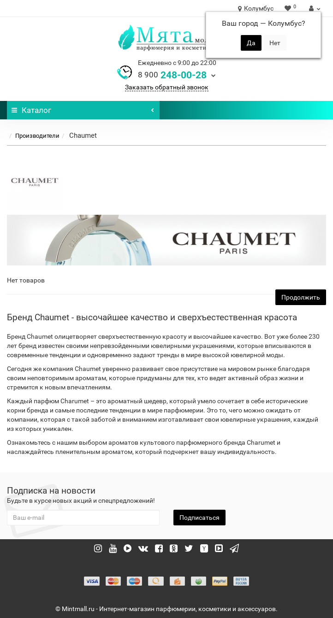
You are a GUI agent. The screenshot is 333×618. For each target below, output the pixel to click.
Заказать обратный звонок (166, 87)
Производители (37, 135)
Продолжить (300, 297)
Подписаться (199, 517)
